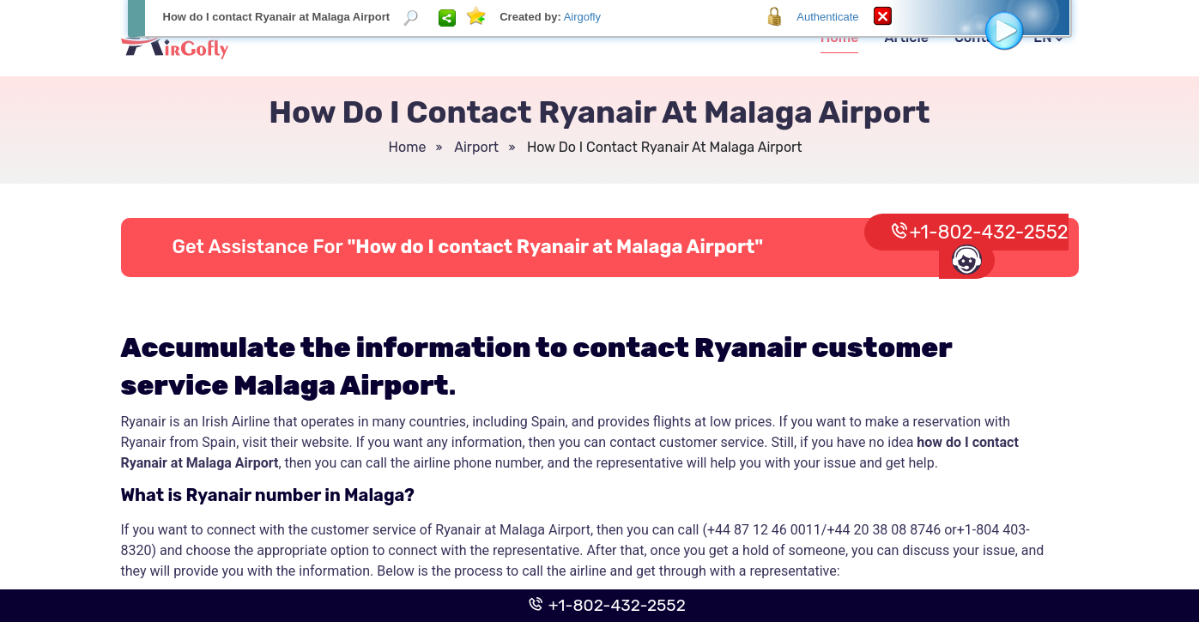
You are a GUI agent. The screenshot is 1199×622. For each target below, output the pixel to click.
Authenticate (827, 16)
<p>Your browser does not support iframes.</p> (599, 311)
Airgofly (582, 16)
